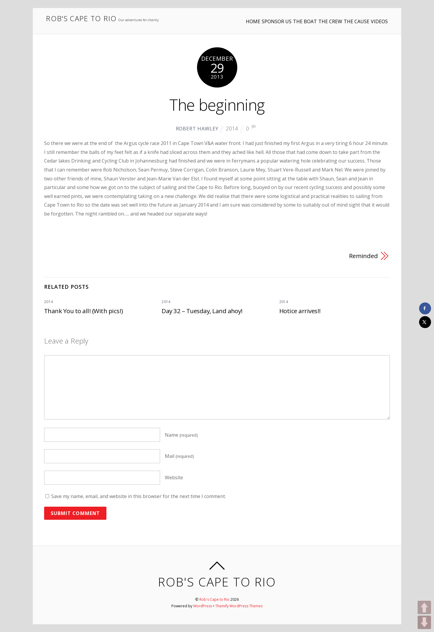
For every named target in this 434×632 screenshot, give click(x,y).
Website (174, 477)
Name (181, 434)
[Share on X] (425, 322)
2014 (232, 128)
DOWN (424, 622)
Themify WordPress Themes (239, 605)
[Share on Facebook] (425, 308)
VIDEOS (373, 17)
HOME (220, 17)
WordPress (202, 605)
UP (424, 607)
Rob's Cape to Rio (214, 599)
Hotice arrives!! (300, 310)
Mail (179, 456)
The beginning (217, 104)
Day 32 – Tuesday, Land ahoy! (202, 310)
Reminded (363, 256)
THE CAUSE (345, 17)
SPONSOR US (249, 17)
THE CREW (314, 17)
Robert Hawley (196, 128)
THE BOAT (283, 17)
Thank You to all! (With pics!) (83, 310)
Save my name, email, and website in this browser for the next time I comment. (138, 496)
